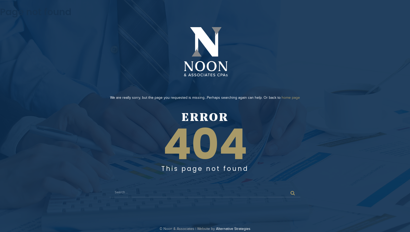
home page (291, 98)
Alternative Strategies (233, 229)
